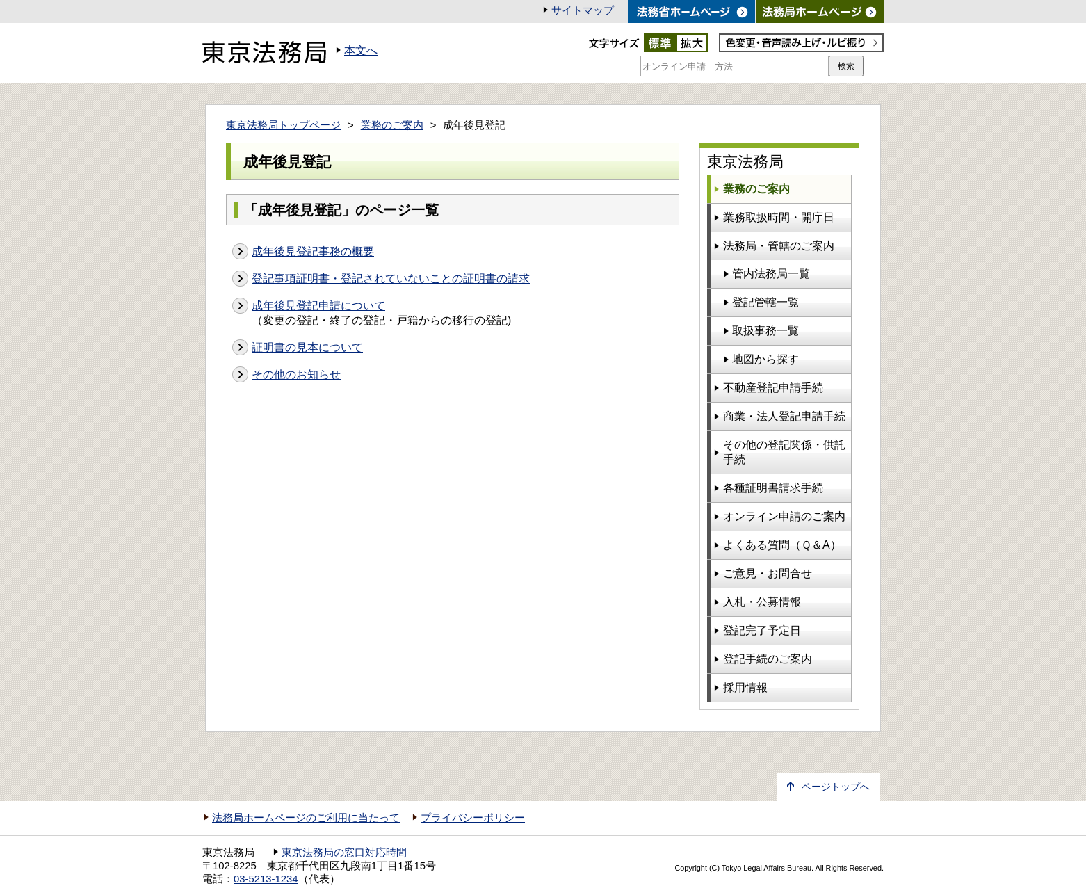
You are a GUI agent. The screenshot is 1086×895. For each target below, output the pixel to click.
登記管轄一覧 (765, 302)
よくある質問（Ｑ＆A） (782, 545)
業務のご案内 (392, 125)
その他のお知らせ (296, 374)
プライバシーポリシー (473, 817)
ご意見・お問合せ (767, 573)
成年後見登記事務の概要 (313, 251)
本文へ (361, 50)
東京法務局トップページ (283, 125)
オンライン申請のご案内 (784, 516)
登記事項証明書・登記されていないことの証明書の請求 (391, 278)
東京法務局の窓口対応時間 (344, 852)
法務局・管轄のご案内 (778, 246)
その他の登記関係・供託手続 (784, 452)
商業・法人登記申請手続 (784, 416)
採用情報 (745, 687)
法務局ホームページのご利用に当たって (306, 817)
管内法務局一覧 (771, 274)
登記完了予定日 (762, 630)
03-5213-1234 (266, 879)
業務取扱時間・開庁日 (778, 217)
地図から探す (765, 359)
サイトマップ (582, 10)
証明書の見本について (307, 347)
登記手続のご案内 (767, 659)
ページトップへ (836, 787)
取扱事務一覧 (765, 331)
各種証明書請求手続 (773, 488)
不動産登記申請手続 (773, 388)
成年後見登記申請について (318, 306)
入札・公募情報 (762, 602)
